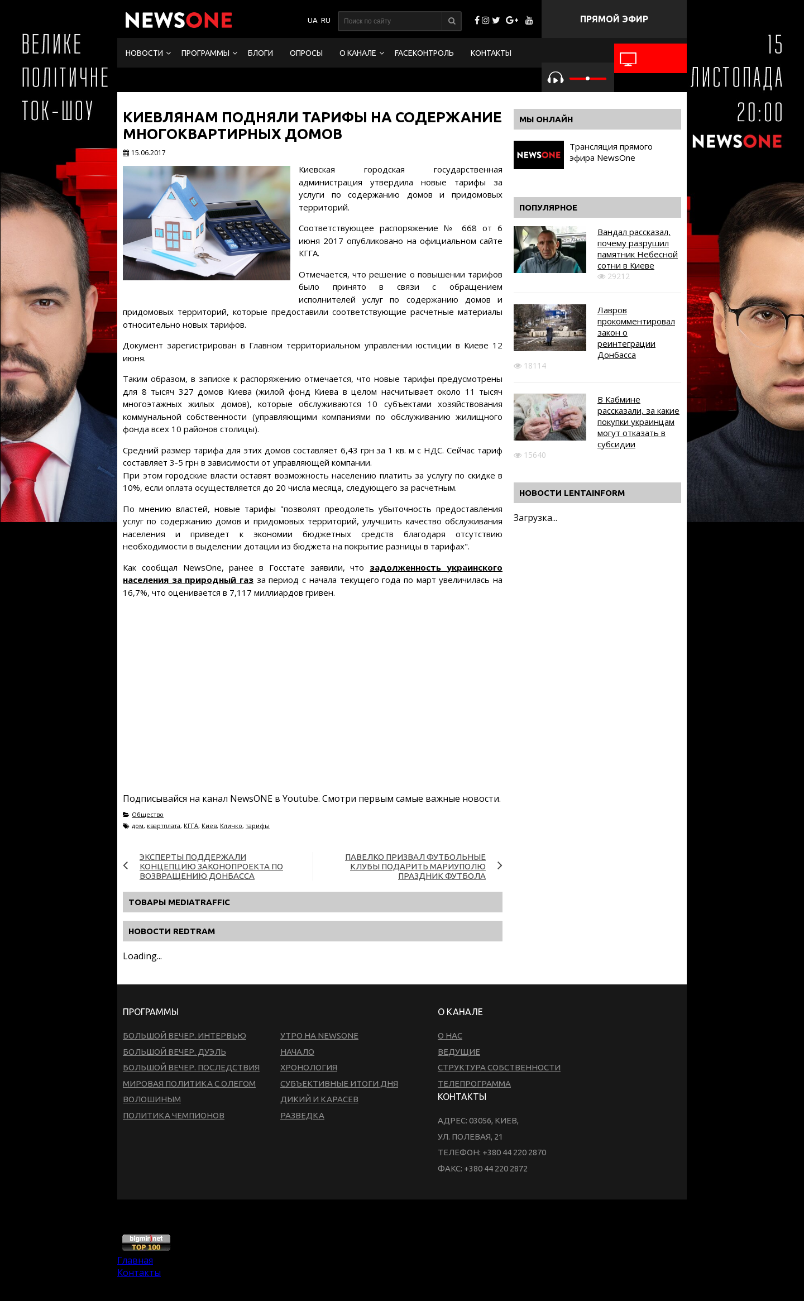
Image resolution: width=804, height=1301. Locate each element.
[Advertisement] (326, 708)
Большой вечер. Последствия (191, 1067)
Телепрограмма (474, 1083)
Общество (148, 814)
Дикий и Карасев (319, 1099)
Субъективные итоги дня (339, 1083)
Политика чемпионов (173, 1115)
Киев (209, 825)
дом (137, 825)
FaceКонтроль (424, 53)
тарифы (258, 825)
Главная (135, 1260)
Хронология (308, 1067)
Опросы (306, 53)
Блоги (260, 53)
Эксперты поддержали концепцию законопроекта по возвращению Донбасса (211, 866)
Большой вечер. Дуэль (174, 1051)
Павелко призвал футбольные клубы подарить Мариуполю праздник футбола (415, 866)
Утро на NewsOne (319, 1035)
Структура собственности (499, 1067)
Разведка (302, 1115)
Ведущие (459, 1051)
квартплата (163, 825)
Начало (297, 1051)
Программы (205, 53)
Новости (144, 53)
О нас (450, 1035)
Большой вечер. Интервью (184, 1035)
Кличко (231, 825)
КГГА (191, 825)
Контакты (491, 53)
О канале (357, 53)
